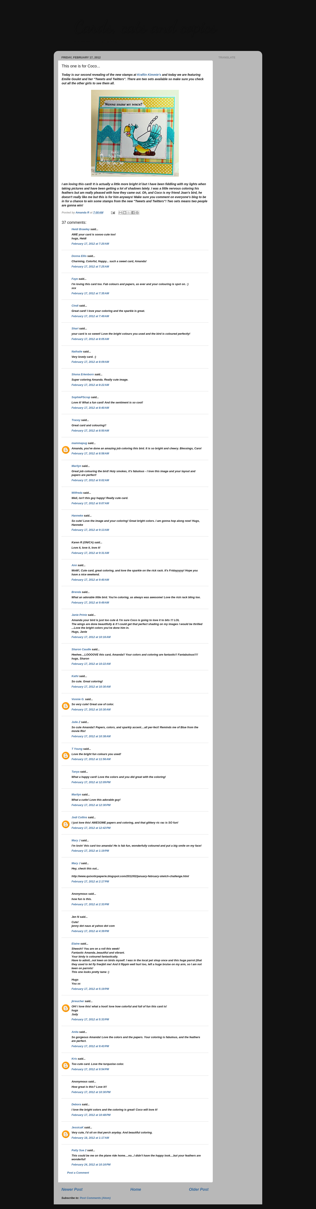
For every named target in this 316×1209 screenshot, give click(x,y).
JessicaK (78, 1127)
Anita (75, 1032)
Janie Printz (79, 614)
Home (135, 1189)
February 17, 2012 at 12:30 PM (91, 805)
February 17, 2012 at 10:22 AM (91, 663)
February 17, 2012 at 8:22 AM (90, 385)
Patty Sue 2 (79, 1150)
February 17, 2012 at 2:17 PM (90, 881)
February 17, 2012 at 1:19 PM (90, 850)
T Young (77, 748)
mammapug (79, 443)
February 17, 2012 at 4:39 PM (90, 931)
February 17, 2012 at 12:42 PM (91, 827)
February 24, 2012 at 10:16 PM (91, 1164)
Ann (74, 565)
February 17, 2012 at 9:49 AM (90, 602)
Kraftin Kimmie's (149, 74)
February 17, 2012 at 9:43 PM (90, 1046)
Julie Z (76, 722)
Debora (76, 1104)
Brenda (76, 592)
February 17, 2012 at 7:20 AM (90, 243)
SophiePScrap (81, 397)
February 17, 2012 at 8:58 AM (90, 453)
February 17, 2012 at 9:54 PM (90, 1069)
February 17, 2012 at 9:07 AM (90, 503)
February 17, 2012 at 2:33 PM (90, 904)
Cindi (75, 305)
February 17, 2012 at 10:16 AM (91, 637)
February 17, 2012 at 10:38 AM (91, 736)
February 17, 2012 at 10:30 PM (91, 1092)
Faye (75, 278)
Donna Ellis (79, 256)
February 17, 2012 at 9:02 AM (90, 480)
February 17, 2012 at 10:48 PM (91, 1115)
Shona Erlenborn (83, 374)
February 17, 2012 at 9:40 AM (90, 579)
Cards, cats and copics (145, 26)
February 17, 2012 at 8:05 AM (90, 339)
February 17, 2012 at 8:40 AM (90, 407)
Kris (74, 1058)
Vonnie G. (78, 699)
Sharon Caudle (81, 649)
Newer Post (72, 1189)
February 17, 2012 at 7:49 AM (90, 316)
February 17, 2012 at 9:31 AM (90, 553)
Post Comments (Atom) (95, 1198)
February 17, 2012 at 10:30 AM (91, 686)
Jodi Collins (79, 817)
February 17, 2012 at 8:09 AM (90, 361)
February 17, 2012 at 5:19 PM (90, 988)
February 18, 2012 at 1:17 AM (90, 1137)
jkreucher (78, 1001)
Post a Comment (78, 1172)
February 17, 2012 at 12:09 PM (91, 782)
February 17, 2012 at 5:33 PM (90, 1019)
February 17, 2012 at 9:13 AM (90, 529)
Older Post (198, 1189)
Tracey (76, 420)
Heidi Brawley (81, 229)
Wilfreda (77, 492)
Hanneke (77, 515)
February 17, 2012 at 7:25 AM (90, 266)
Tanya (75, 771)
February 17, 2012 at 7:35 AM (90, 293)
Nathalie (77, 351)
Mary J (76, 840)
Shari (75, 328)
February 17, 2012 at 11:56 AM (91, 759)
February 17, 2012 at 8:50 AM (90, 430)
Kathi (75, 676)
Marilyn (76, 466)
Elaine (76, 943)
